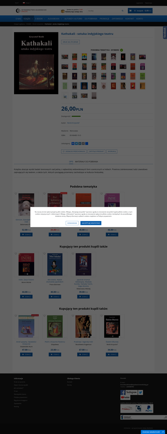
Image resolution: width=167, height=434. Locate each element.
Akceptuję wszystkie (91, 223)
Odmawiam (72, 223)
